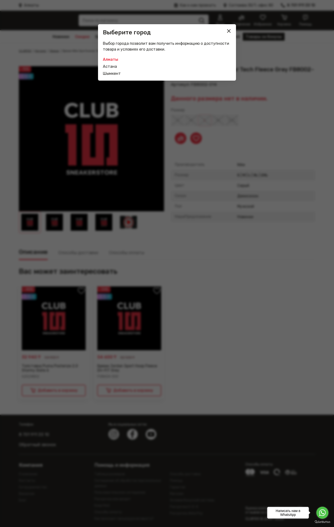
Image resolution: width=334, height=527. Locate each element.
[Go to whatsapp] (322, 513)
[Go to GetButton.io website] (322, 522)
